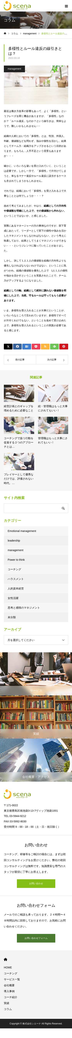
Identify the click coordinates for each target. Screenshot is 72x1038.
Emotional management (22, 531)
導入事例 (9, 991)
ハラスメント (16, 578)
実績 (6, 1003)
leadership (14, 540)
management (14, 68)
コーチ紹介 (10, 997)
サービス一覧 (12, 979)
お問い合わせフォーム (36, 938)
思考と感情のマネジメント (24, 607)
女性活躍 (13, 598)
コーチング (14, 569)
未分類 (12, 617)
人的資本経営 (16, 588)
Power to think (16, 559)
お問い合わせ (36, 883)
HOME (5, 959)
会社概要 (9, 985)
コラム (8, 1009)
